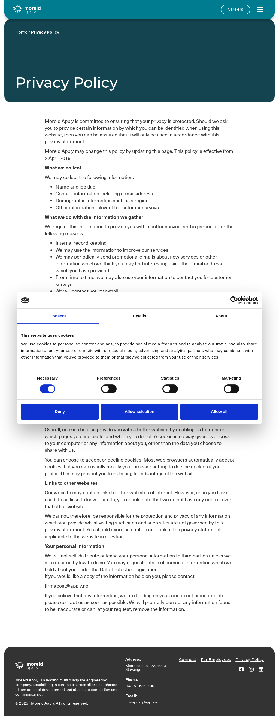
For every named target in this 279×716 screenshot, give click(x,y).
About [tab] (221, 316)
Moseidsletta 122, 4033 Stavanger (145, 667)
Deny (60, 411)
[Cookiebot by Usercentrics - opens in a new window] (234, 300)
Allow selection (139, 411)
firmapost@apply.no (142, 702)
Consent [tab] (58, 316)
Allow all (219, 411)
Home (21, 32)
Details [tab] (139, 316)
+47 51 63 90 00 (140, 686)
